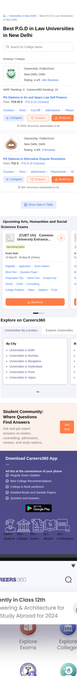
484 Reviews (50, 80)
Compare (14, 118)
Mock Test (11, 272)
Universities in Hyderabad (25, 366)
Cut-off (35, 110)
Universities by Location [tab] (21, 330)
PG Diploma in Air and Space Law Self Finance (35, 97)
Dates (31, 290)
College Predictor (15, 290)
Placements (58, 171)
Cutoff (19, 284)
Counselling (32, 284)
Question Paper (28, 272)
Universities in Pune (22, 372)
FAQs (54, 290)
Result (9, 284)
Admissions (52, 110)
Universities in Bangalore (25, 361)
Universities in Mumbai (23, 355)
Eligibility (10, 266)
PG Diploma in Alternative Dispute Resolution (34, 158)
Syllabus (42, 290)
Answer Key (49, 278)
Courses (8, 110)
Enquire (38, 117)
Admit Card (33, 278)
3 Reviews (48, 149)
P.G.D (37, 102)
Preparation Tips (14, 278)
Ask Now (67, 427)
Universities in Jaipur (22, 377)
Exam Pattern (41, 266)
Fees (22, 110)
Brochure (63, 117)
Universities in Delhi (22, 350)
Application (25, 266)
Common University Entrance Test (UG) (35, 239)
